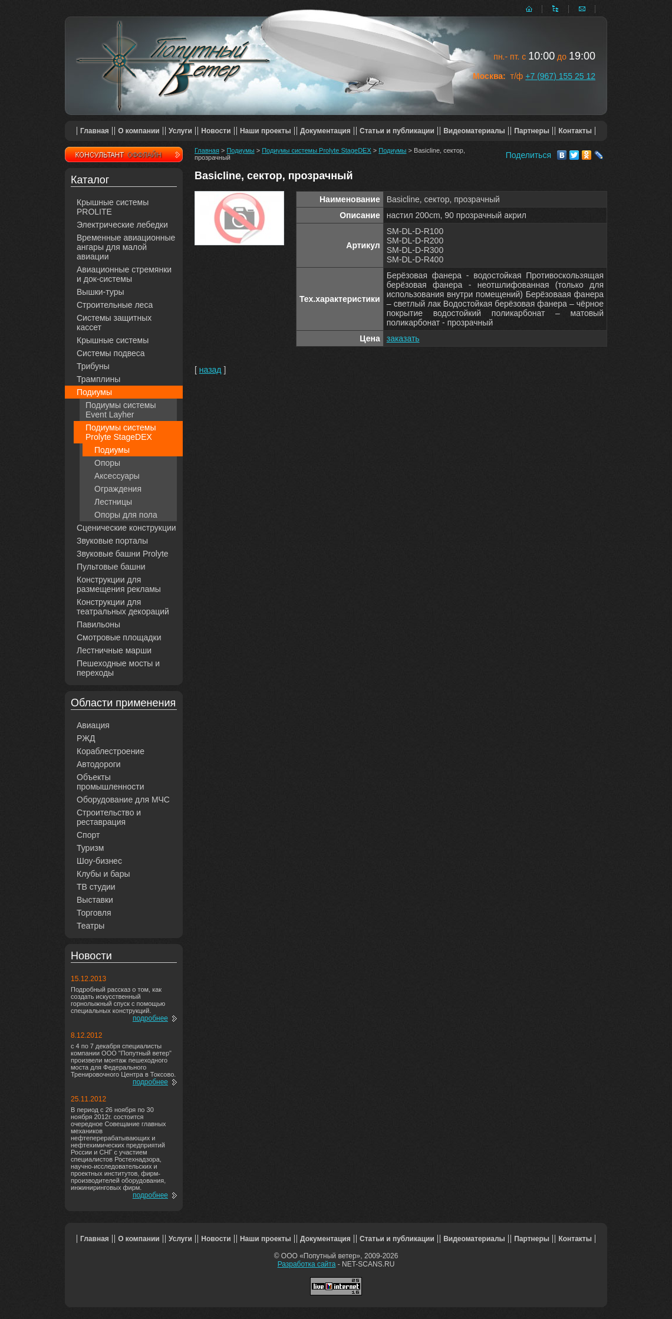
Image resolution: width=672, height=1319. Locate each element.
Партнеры (531, 131)
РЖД (86, 738)
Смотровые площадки (119, 637)
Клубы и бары (103, 874)
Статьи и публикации (397, 131)
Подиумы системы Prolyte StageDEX (120, 432)
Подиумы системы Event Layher (120, 409)
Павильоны (98, 624)
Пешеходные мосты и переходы (118, 668)
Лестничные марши (114, 650)
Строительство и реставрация (109, 817)
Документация (325, 131)
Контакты (575, 131)
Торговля (94, 912)
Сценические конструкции (126, 527)
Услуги (180, 131)
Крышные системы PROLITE (113, 207)
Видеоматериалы (474, 131)
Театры (90, 925)
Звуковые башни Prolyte (123, 553)
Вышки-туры (100, 292)
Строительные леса (115, 305)
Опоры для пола (125, 514)
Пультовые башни (111, 566)
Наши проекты (265, 131)
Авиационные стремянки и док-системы (124, 274)
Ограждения (117, 489)
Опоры (107, 463)
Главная (94, 131)
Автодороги (99, 764)
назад (210, 369)
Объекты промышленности (110, 781)
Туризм (90, 848)
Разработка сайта (307, 1264)
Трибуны (93, 366)
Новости (215, 131)
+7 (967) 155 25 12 (560, 76)
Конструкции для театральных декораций (123, 606)
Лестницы (113, 501)
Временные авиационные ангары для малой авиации (126, 247)
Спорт (88, 835)
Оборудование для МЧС (123, 799)
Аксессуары (117, 476)
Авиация (93, 725)
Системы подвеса (111, 353)
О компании (139, 131)
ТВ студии (96, 887)
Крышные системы (113, 340)
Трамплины (98, 379)
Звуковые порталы (112, 540)
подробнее (150, 1018)
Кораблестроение (110, 751)
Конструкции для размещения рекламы (119, 584)
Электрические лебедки (122, 224)
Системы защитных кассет (114, 322)
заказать (403, 338)
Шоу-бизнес (99, 861)
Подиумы (94, 392)
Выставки (95, 899)
